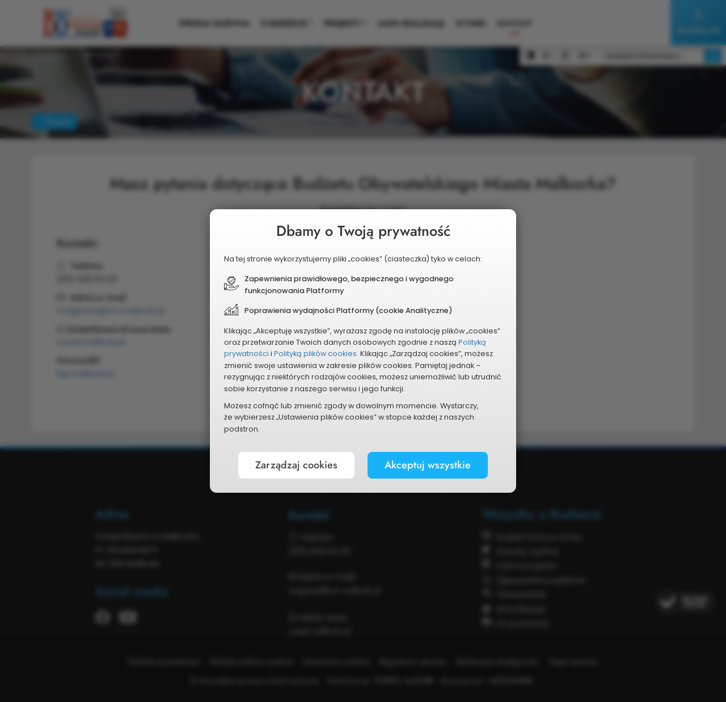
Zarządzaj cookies (296, 465)
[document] (363, 351)
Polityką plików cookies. (316, 353)
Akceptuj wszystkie (428, 465)
